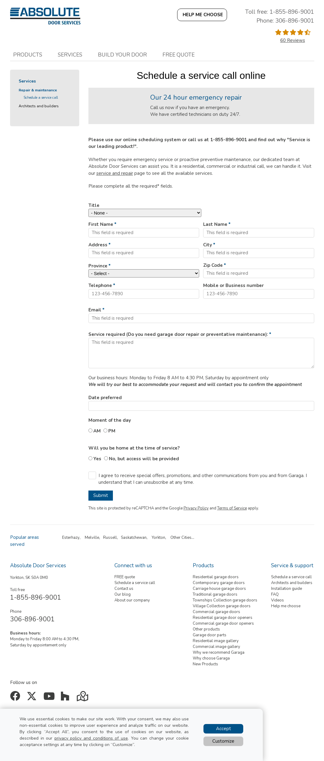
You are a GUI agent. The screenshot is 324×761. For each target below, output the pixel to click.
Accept (223, 729)
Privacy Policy (196, 508)
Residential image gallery (216, 641)
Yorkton (158, 537)
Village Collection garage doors (222, 606)
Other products (206, 629)
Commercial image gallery (216, 646)
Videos (277, 600)
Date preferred (105, 398)
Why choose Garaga (211, 658)
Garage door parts (209, 635)
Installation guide (286, 588)
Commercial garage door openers (223, 623)
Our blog (122, 594)
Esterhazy (71, 537)
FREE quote (124, 577)
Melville (92, 537)
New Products (205, 664)
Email (94, 310)
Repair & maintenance (38, 90)
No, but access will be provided (144, 459)
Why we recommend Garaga (218, 652)
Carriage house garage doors (219, 588)
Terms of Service (232, 508)
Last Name (215, 224)
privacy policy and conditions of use (91, 738)
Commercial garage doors (216, 612)
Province (97, 266)
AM (97, 431)
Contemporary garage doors (219, 583)
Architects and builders (39, 106)
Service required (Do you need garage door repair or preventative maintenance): (178, 334)
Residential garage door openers (222, 617)
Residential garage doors (216, 577)
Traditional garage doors (215, 594)
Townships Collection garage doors (225, 600)
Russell (110, 537)
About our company (132, 600)
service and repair (114, 173)
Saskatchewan (134, 537)
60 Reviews (292, 40)
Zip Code (213, 265)
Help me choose (285, 606)
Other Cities (181, 537)
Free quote (178, 54)
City (207, 245)
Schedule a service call (41, 97)
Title (93, 205)
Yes (97, 459)
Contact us (123, 588)
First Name (100, 224)
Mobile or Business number (233, 285)
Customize (223, 741)
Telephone (100, 285)
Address (97, 245)
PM (111, 431)
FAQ (275, 594)
